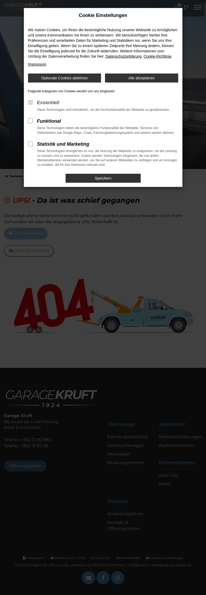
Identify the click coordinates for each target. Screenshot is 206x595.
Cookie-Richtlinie (157, 56)
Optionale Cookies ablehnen (64, 78)
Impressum (37, 64)
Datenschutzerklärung (123, 56)
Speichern (103, 178)
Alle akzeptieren (141, 78)
